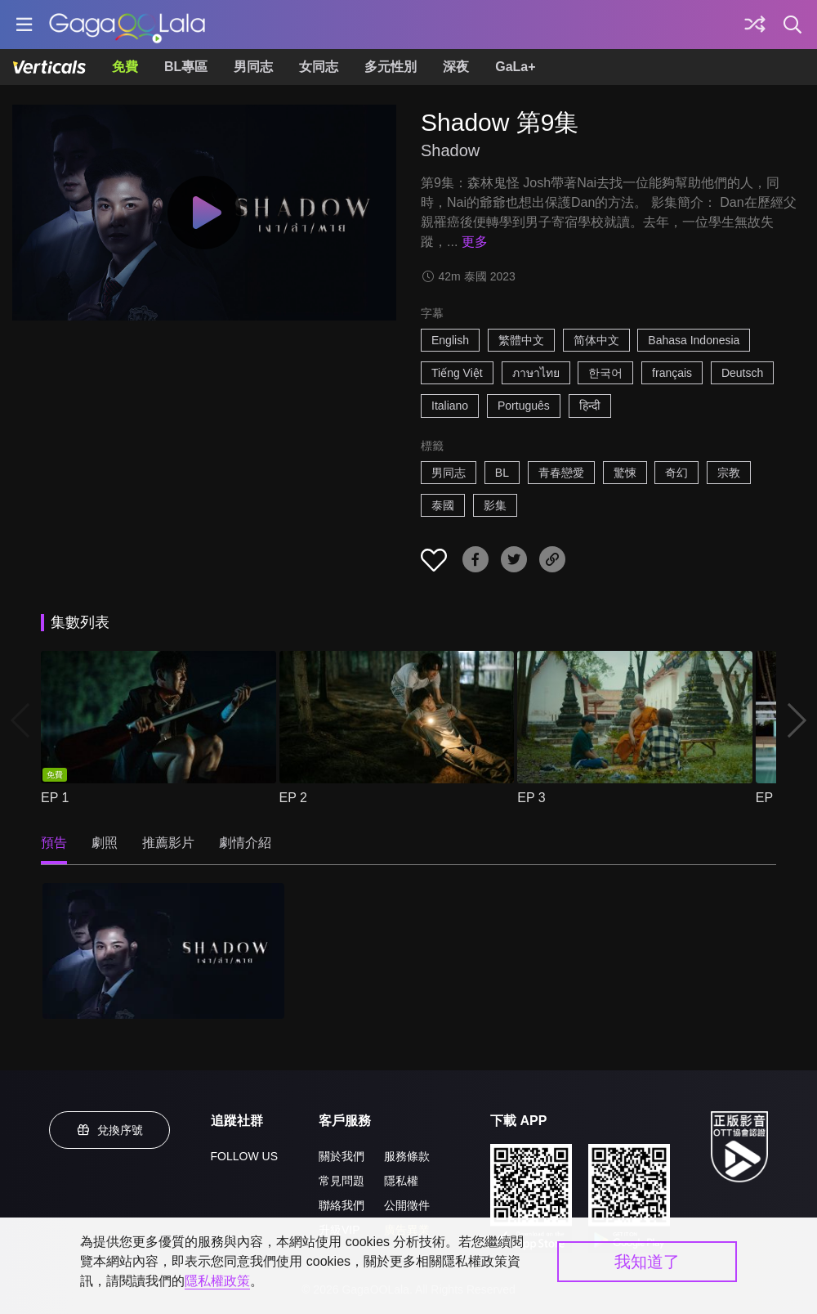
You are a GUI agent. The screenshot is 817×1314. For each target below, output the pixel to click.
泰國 (442, 505)
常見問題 (341, 1180)
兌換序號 (109, 1130)
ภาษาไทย (536, 372)
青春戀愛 (561, 472)
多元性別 (390, 67)
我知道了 (647, 1262)
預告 (54, 843)
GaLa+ (515, 67)
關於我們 (341, 1156)
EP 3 (531, 798)
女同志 (318, 67)
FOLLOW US (244, 1156)
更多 (475, 242)
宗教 (728, 472)
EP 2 (293, 798)
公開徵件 (407, 1205)
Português (524, 405)
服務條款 (407, 1156)
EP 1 (55, 798)
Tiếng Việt (457, 372)
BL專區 (186, 67)
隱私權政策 (217, 1281)
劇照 (105, 843)
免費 (125, 67)
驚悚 (625, 472)
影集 (495, 505)
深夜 (456, 67)
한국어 (605, 372)
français (672, 372)
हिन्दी (589, 405)
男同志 (253, 67)
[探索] (755, 24)
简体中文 (596, 340)
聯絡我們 (341, 1205)
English (450, 340)
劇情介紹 (245, 843)
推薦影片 (168, 843)
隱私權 (401, 1180)
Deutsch (742, 372)
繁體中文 (521, 340)
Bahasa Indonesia (693, 340)
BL (502, 472)
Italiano (449, 405)
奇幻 (676, 472)
